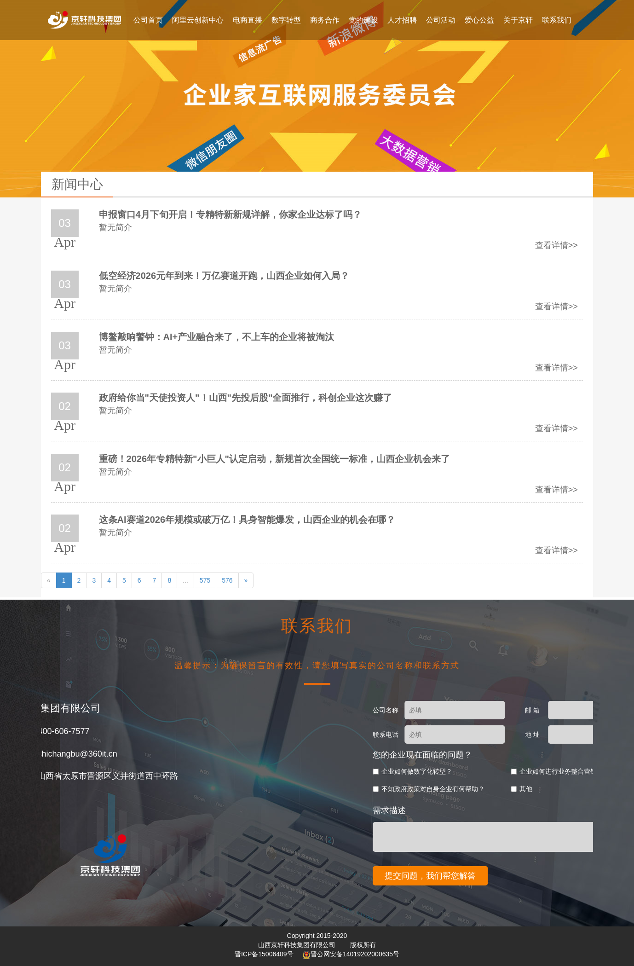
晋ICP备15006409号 (265, 954)
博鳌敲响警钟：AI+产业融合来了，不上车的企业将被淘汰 (216, 337)
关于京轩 (518, 20)
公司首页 (148, 20)
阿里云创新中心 (198, 20)
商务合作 (325, 20)
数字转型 (286, 20)
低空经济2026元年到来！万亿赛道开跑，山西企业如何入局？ (224, 276)
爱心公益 (479, 20)
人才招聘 (402, 20)
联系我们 (556, 20)
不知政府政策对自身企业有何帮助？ (515, 788)
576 (227, 580)
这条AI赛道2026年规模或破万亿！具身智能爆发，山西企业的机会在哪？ (247, 520)
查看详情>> (556, 245)
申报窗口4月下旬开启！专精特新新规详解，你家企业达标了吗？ (230, 214)
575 (205, 580)
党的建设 (363, 20)
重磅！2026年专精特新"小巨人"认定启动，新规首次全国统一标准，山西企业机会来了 (274, 459)
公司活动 (440, 20)
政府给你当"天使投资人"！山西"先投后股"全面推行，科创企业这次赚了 (245, 398)
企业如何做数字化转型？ (499, 771)
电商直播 (247, 20)
